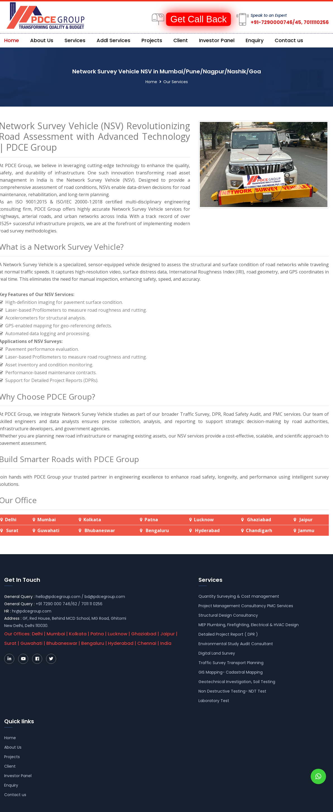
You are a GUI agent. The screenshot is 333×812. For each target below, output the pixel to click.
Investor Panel (216, 40)
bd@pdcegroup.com (105, 596)
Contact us (289, 40)
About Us (41, 40)
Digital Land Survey (216, 653)
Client (180, 40)
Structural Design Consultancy (228, 615)
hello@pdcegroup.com (58, 596)
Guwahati (48, 530)
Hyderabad (207, 530)
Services (74, 40)
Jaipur (306, 519)
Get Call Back (198, 19)
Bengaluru (157, 530)
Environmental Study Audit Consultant (235, 644)
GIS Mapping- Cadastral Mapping (230, 672)
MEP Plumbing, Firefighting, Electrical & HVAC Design (248, 625)
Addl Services (113, 40)
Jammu (306, 530)
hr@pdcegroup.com (31, 611)
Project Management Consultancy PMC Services (245, 606)
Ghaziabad (259, 519)
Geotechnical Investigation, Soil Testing (236, 681)
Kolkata (92, 519)
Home (11, 40)
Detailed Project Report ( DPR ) (228, 634)
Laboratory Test (213, 700)
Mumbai (46, 519)
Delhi (10, 519)
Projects (152, 40)
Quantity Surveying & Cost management (238, 596)
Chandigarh (259, 530)
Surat (12, 530)
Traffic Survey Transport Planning (230, 663)
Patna (151, 519)
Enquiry (254, 40)
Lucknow (204, 519)
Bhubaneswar (99, 530)
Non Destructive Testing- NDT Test (232, 691)
